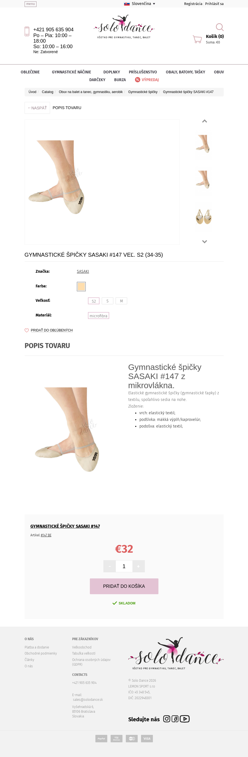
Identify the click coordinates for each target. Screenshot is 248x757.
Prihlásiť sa (214, 4)
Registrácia (193, 4)
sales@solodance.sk (88, 700)
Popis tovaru (67, 107)
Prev (204, 121)
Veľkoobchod (82, 647)
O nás (29, 666)
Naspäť (37, 107)
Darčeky (97, 80)
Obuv (221, 72)
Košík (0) (215, 36)
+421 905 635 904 (53, 29)
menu (30, 4)
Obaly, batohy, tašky (185, 72)
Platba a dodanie (37, 647)
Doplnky (111, 72)
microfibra (99, 316)
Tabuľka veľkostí (83, 653)
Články (29, 660)
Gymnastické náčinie (73, 72)
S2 (94, 301)
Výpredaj (146, 80)
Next (204, 241)
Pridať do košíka (124, 586)
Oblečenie (32, 72)
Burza (120, 80)
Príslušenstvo (143, 72)
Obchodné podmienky (41, 653)
